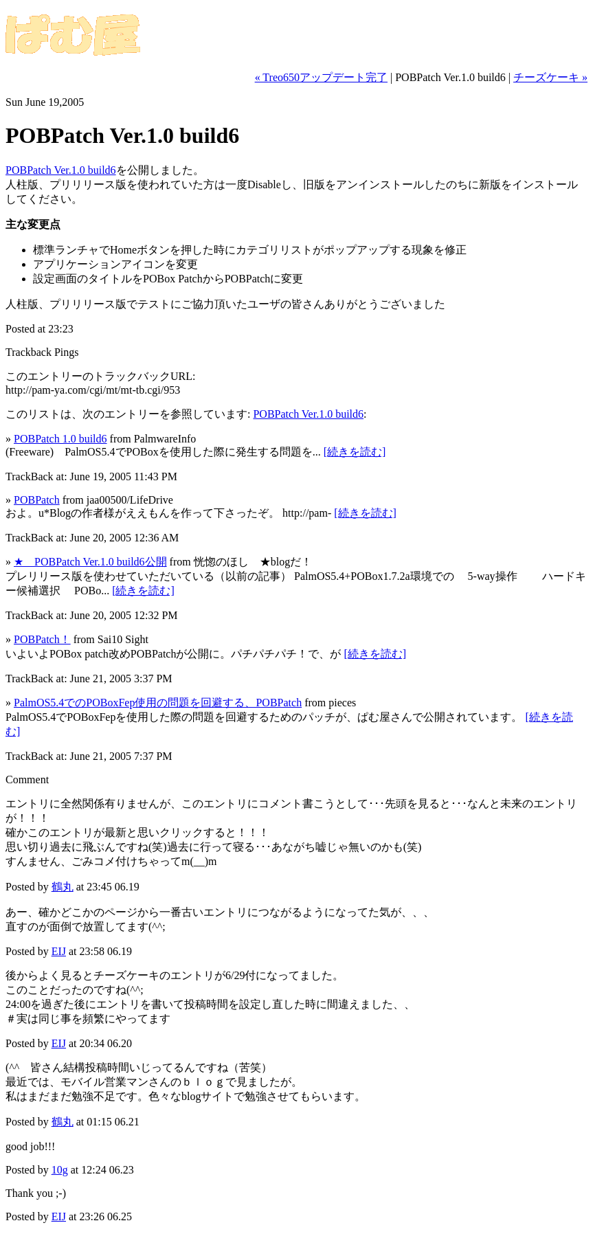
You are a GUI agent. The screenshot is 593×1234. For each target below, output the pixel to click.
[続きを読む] (355, 452)
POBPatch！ (42, 639)
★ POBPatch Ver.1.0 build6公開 (90, 562)
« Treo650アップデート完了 (321, 77)
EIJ (59, 951)
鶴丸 (63, 887)
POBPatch (37, 500)
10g (60, 1170)
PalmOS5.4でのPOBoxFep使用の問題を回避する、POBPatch (158, 702)
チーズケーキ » (550, 77)
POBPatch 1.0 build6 (60, 439)
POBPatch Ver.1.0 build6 (60, 170)
